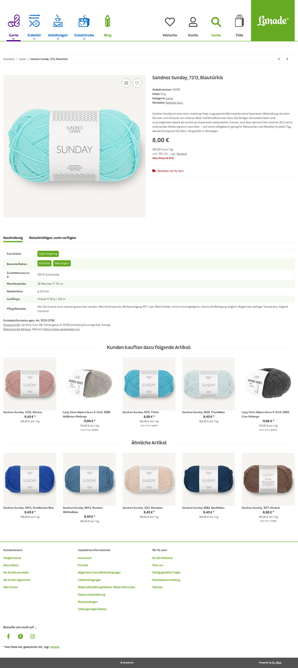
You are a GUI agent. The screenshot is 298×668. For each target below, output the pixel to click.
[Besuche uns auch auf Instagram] (32, 637)
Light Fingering (48, 253)
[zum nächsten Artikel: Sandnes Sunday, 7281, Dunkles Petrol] (287, 59)
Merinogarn (62, 263)
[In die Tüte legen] (6, 73)
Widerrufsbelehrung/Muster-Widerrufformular (106, 587)
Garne (169, 98)
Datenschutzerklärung (91, 594)
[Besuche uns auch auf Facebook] (8, 637)
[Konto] (193, 20)
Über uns (157, 565)
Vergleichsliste (12, 558)
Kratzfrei (44, 263)
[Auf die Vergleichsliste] (126, 83)
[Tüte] (239, 20)
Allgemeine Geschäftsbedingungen (99, 572)
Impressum (84, 558)
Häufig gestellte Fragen (166, 572)
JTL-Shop (276, 663)
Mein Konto (10, 587)
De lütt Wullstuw (162, 558)
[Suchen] (216, 20)
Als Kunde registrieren (16, 580)
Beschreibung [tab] (13, 238)
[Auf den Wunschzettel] (137, 83)
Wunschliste (10, 565)
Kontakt (83, 565)
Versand (182, 153)
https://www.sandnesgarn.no (61, 329)
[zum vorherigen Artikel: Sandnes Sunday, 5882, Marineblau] (279, 59)
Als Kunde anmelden (16, 572)
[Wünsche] (170, 20)
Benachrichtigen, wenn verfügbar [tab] (52, 238)
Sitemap (157, 587)
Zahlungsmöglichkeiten (92, 609)
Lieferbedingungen (89, 580)
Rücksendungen (87, 602)
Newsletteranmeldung (166, 580)
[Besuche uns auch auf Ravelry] (20, 637)
